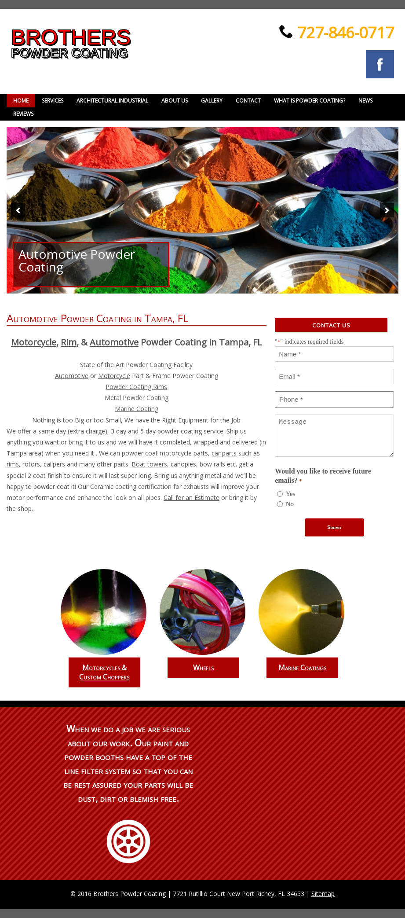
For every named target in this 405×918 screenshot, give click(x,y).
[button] (18, 210)
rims (13, 464)
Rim (69, 342)
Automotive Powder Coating (76, 260)
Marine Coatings (302, 667)
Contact (248, 100)
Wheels (203, 667)
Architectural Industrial (112, 100)
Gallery (212, 100)
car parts (224, 453)
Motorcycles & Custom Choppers (104, 672)
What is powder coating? (309, 100)
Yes (291, 493)
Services (52, 100)
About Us (174, 100)
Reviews (23, 114)
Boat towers (149, 464)
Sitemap (323, 893)
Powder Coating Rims (136, 386)
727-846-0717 (343, 32)
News (365, 100)
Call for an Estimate (191, 497)
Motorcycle (33, 342)
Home (21, 100)
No (290, 503)
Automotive (114, 342)
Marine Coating (136, 408)
